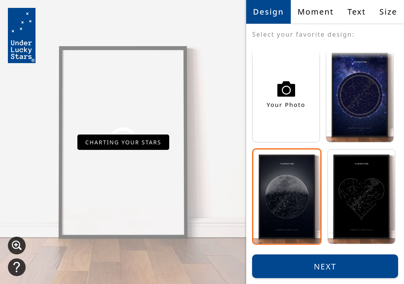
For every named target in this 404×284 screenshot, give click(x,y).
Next (325, 266)
